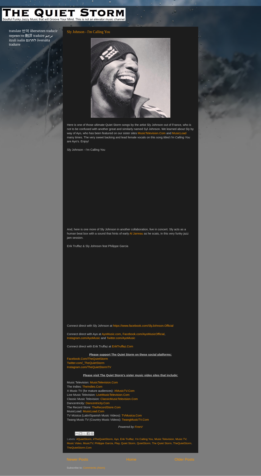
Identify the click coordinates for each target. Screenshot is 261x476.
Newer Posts (77, 459)
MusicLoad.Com (93, 411)
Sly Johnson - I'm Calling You (88, 32)
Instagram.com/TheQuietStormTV (89, 367)
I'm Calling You (144, 439)
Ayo (116, 439)
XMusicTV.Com (124, 390)
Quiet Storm (128, 443)
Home (131, 459)
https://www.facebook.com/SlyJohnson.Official (143, 325)
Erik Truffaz (127, 439)
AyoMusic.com (111, 334)
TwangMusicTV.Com (135, 419)
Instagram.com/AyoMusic (83, 338)
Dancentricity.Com (98, 403)
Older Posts (184, 459)
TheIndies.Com (92, 386)
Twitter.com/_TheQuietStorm (85, 363)
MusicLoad (179, 133)
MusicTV (88, 443)
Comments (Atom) (94, 467)
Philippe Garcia (104, 443)
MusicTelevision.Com (151, 133)
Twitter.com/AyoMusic (121, 338)
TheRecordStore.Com (106, 407)
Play (117, 443)
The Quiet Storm (162, 443)
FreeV (139, 426)
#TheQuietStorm (103, 439)
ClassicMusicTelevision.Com (119, 399)
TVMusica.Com (132, 415)
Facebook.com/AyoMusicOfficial (144, 334)
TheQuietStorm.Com (79, 447)
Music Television (164, 439)
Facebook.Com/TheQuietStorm (87, 358)
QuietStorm (143, 443)
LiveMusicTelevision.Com (113, 394)
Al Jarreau (136, 233)
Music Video (74, 443)
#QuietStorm (83, 439)
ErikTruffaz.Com (122, 346)
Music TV (180, 439)
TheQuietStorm (182, 443)
